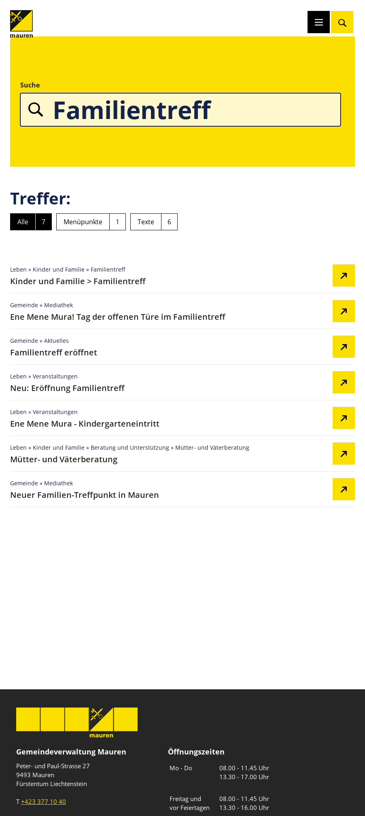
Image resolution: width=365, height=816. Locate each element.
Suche (30, 85)
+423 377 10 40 (43, 801)
